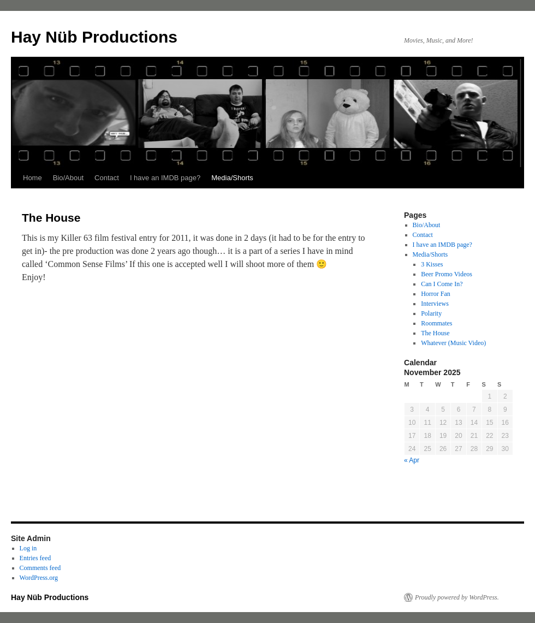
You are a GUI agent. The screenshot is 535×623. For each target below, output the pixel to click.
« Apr (411, 460)
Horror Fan (435, 294)
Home (32, 178)
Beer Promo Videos (446, 274)
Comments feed (40, 568)
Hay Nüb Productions (94, 37)
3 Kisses (432, 264)
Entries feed (35, 558)
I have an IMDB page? (165, 178)
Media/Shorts (232, 178)
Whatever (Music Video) (453, 343)
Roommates (436, 323)
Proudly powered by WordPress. (457, 597)
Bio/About (68, 178)
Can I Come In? (441, 284)
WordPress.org (39, 578)
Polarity (431, 313)
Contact (106, 178)
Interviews (435, 303)
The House (435, 333)
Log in (28, 548)
